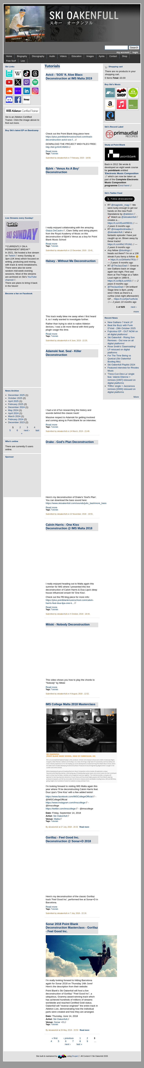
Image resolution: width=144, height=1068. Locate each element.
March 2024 (14, 416)
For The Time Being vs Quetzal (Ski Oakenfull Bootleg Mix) (119, 358)
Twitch (12, 255)
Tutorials (54, 154)
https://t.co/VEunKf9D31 (121, 223)
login (135, 52)
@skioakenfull (129, 217)
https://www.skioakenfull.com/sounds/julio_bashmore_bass (76, 503)
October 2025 (15, 398)
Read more (51, 151)
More (136, 397)
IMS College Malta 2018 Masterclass (70, 704)
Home (9, 56)
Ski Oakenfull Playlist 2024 (121, 364)
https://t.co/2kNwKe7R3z (124, 259)
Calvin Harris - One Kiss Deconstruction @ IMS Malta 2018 (69, 526)
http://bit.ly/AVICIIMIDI (58, 147)
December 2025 (16, 395)
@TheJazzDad (120, 265)
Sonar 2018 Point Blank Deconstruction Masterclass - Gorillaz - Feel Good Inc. (72, 927)
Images (90, 56)
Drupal (76, 1056)
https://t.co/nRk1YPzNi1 (121, 244)
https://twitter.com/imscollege (62, 808)
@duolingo (125, 250)
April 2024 (13, 413)
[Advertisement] (23, 477)
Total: (116, 78)
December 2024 (16, 407)
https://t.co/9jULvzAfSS (120, 280)
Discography (38, 56)
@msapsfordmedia (122, 229)
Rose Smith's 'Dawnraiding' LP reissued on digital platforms (122, 349)
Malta (58, 819)
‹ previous (68, 1038)
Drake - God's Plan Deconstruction (70, 441)
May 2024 (13, 410)
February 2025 (15, 404)
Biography (22, 56)
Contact (113, 56)
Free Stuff (11, 61)
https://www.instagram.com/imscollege (66, 802)
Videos (63, 56)
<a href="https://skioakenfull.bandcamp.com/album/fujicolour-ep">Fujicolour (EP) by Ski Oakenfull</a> (21, 172)
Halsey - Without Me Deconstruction (71, 261)
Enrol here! (125, 185)
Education (76, 56)
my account (123, 52)
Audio (52, 56)
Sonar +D (60, 1022)
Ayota (101, 56)
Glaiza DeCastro (55, 230)
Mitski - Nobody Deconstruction (68, 624)
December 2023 (16, 422)
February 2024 (15, 419)
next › (27, 430)
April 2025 (13, 401)
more (136, 311)
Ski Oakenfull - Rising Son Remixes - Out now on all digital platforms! (121, 340)
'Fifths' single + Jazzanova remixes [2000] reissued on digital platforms (121, 389)
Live (23, 61)
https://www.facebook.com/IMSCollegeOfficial (70, 796)
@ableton (129, 214)
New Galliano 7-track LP (120, 322)
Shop (124, 56)
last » (79, 1044)
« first (54, 1038)
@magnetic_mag (121, 205)
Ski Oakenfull (61, 816)
